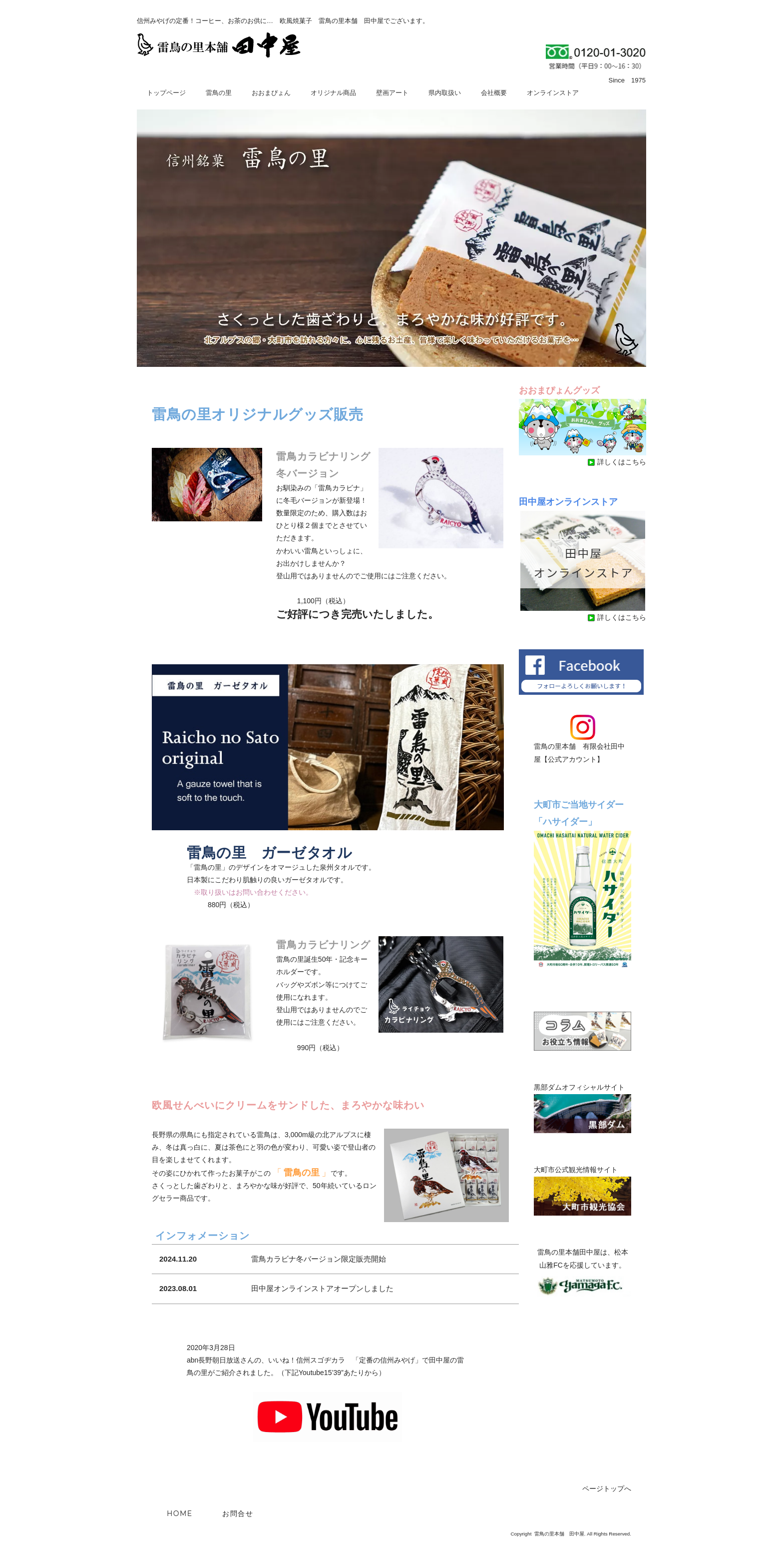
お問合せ (237, 1513)
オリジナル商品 (333, 92)
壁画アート (392, 92)
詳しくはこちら (616, 462)
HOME (179, 1513)
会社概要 (494, 92)
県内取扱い (444, 92)
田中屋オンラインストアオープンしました (322, 1288)
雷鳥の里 (219, 92)
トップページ (166, 92)
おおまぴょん (271, 92)
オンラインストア (553, 92)
